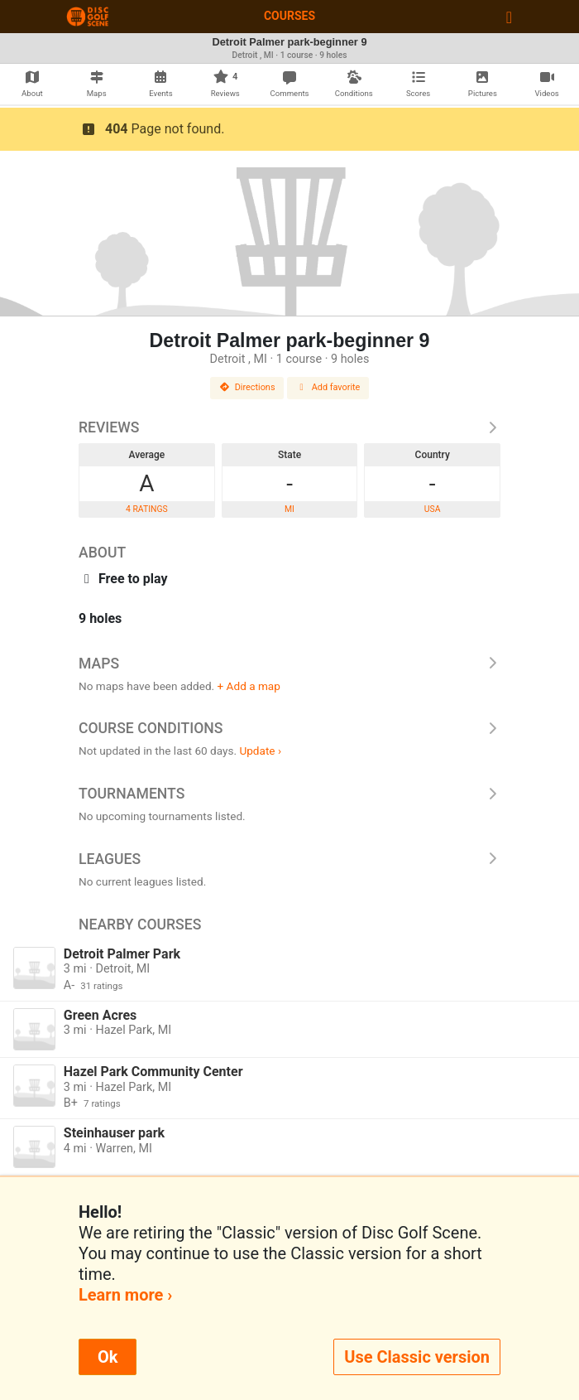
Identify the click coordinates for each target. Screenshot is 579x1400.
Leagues (289, 859)
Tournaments (289, 793)
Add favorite (328, 387)
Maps (289, 663)
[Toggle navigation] (509, 16)
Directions (247, 387)
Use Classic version (417, 1357)
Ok (107, 1357)
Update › (260, 750)
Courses (289, 15)
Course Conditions (289, 728)
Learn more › (125, 1295)
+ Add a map (249, 686)
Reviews (289, 427)
